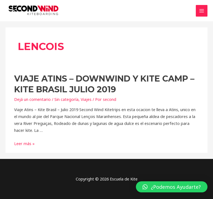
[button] (171, 186)
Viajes (86, 99)
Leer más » (24, 143)
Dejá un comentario (32, 99)
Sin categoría (66, 99)
